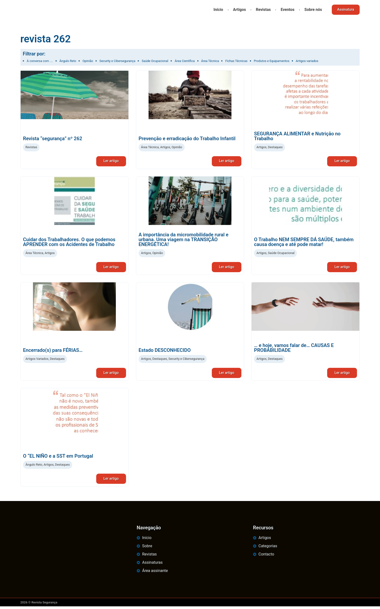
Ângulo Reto (33, 466)
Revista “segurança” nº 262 (52, 138)
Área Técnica (150, 147)
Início (217, 9)
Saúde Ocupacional (281, 253)
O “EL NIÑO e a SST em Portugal (58, 458)
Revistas (261, 9)
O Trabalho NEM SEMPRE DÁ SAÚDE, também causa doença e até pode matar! (304, 242)
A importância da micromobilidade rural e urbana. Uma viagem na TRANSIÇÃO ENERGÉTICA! (184, 240)
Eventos (286, 9)
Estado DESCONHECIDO (165, 351)
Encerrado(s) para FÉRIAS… (53, 351)
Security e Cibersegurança (186, 360)
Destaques (275, 147)
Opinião (177, 147)
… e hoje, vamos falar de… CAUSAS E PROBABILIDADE (294, 349)
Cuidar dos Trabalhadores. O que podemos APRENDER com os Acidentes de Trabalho (69, 242)
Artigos (237, 9)
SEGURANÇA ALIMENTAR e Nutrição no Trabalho (297, 136)
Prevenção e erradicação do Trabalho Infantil (187, 138)
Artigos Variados (36, 360)
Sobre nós (311, 9)
